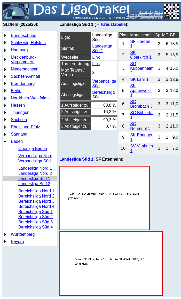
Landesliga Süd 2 (34, 184)
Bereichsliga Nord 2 (36, 196)
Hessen (18, 105)
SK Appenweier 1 (141, 90)
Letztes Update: (82, 18)
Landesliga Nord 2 (35, 173)
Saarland (19, 134)
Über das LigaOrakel (151, 12)
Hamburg (19, 50)
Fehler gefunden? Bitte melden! (145, 15)
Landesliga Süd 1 (34, 178)
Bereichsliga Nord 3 (36, 201)
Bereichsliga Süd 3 (35, 222)
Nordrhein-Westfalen (30, 98)
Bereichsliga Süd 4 (35, 227)
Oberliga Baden (32, 148)
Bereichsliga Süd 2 (35, 217)
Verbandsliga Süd (34, 161)
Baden (17, 141)
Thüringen (20, 112)
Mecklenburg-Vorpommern (23, 59)
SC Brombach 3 (141, 103)
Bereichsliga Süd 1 (35, 211)
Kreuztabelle (113, 24)
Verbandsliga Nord (35, 156)
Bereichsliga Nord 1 (36, 191)
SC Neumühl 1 (140, 126)
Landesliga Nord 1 (35, 168)
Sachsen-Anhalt (25, 76)
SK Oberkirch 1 (141, 54)
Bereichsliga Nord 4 (36, 206)
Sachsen (19, 119)
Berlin (16, 91)
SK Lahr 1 (139, 79)
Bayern (17, 241)
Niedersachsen (24, 69)
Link (96, 57)
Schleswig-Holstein (28, 43)
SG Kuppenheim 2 (141, 68)
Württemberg (23, 234)
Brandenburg (23, 83)
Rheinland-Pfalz (25, 127)
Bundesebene (23, 35)
